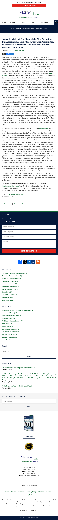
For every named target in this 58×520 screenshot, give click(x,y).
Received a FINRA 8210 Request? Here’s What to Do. (19, 368)
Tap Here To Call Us (29, 6)
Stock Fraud (7, 326)
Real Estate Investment (10, 332)
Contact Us (49, 492)
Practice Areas (44, 22)
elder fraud (7, 324)
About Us (22, 22)
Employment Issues (10, 281)
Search (29, 356)
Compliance (7, 292)
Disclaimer (21, 492)
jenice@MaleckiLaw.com (31, 475)
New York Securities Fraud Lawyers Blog (29, 14)
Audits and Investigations (12, 278)
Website (12, 22)
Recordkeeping (8, 297)
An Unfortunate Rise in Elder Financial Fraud (17, 386)
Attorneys (32, 22)
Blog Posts (29, 495)
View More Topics (8, 300)
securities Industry (9, 284)
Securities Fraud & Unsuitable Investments (18, 310)
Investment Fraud (9, 313)
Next (24, 204)
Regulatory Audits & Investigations (15, 273)
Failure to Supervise (9, 295)
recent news (43, 129)
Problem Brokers (9, 318)
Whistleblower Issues (10, 287)
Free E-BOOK (29, 436)
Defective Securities (9, 337)
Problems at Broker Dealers (12, 321)
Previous (7, 204)
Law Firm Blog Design (29, 518)
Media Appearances (10, 289)
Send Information (29, 251)
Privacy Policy (31, 492)
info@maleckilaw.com (10, 186)
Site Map (41, 492)
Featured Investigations (11, 316)
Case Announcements (10, 329)
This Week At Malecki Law (15, 194)
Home (4, 22)
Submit (29, 406)
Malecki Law (34, 510)
